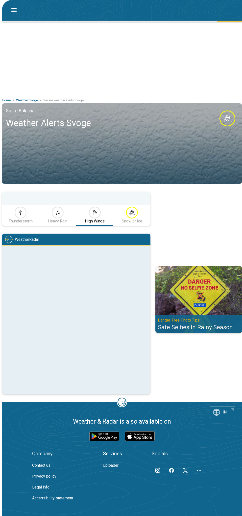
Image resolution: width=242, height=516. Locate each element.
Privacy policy (44, 476)
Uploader (111, 465)
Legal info (40, 487)
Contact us (41, 465)
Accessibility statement (52, 498)
